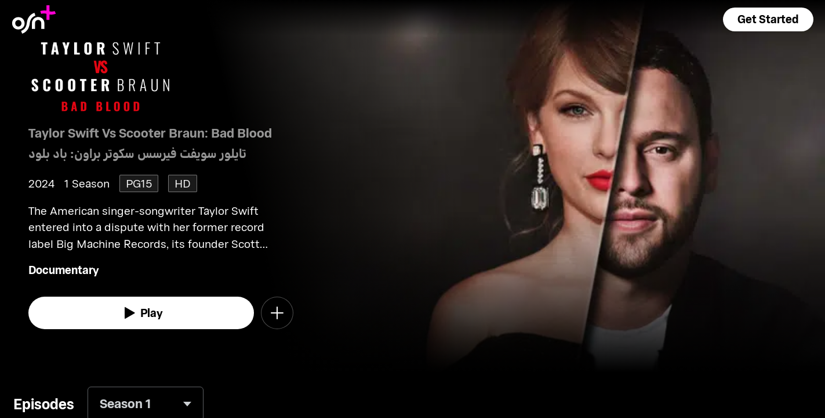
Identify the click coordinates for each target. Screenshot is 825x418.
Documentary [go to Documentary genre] (63, 270)
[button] (768, 19)
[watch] (141, 313)
